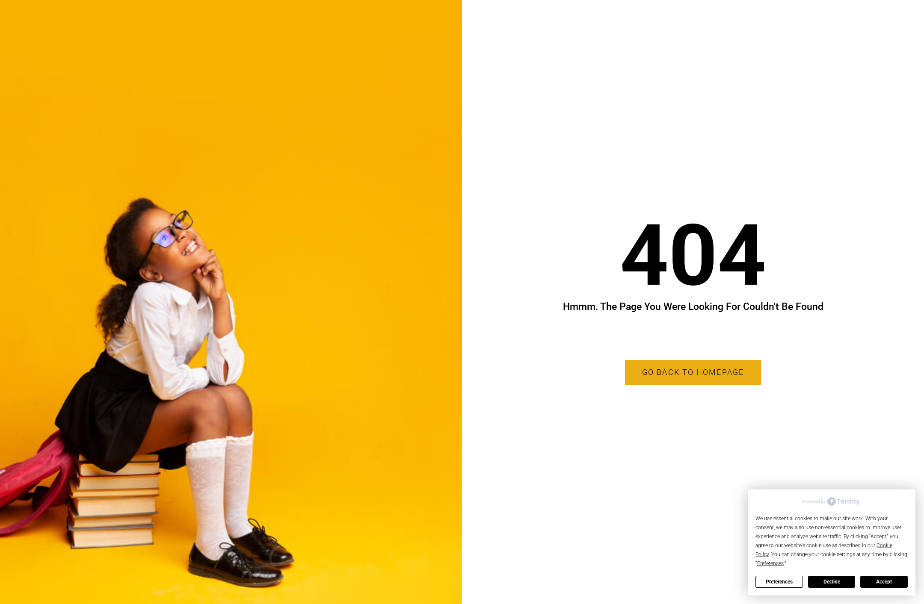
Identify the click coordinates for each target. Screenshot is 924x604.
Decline (831, 582)
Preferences (779, 582)
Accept (884, 582)
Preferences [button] (770, 563)
